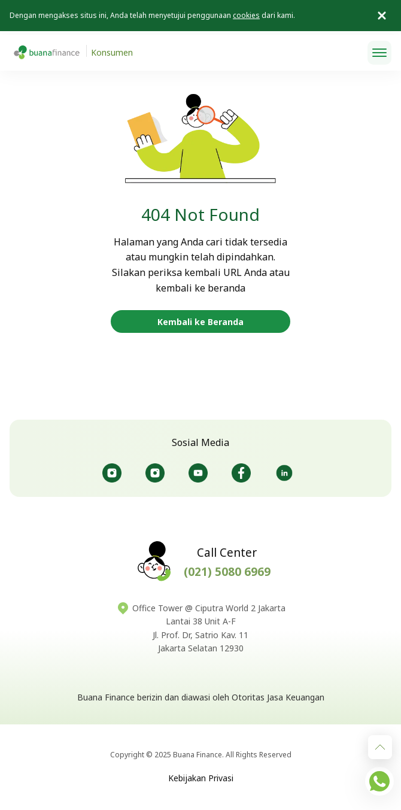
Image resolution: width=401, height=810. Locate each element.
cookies (246, 15)
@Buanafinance (284, 473)
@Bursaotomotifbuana (155, 473)
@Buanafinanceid (111, 473)
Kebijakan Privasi (200, 778)
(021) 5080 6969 (227, 572)
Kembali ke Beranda (200, 321)
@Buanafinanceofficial (198, 473)
